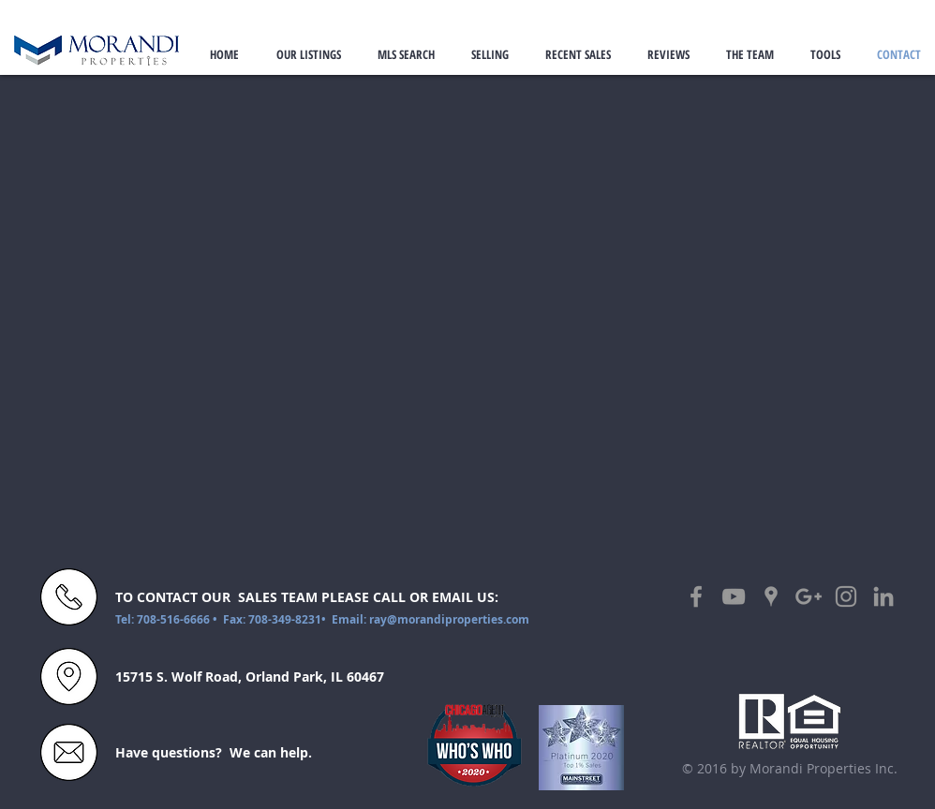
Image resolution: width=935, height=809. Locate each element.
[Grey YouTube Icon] (734, 596)
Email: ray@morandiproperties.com (430, 619)
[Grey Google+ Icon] (808, 596)
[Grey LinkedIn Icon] (883, 596)
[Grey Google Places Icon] (771, 596)
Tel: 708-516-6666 (164, 619)
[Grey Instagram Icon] (846, 596)
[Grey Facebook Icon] (696, 596)
